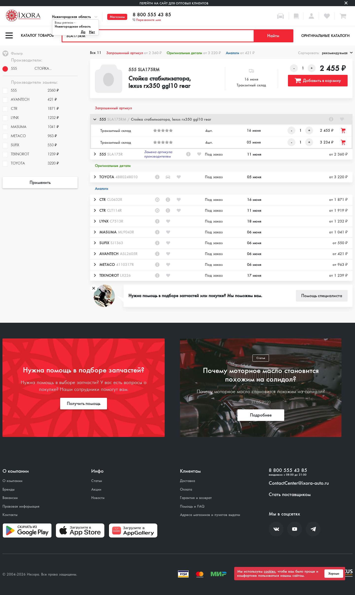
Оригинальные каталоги (325, 35)
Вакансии (10, 498)
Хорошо (333, 573)
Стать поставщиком (290, 495)
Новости (98, 498)
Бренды (8, 489)
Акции (96, 489)
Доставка (187, 481)
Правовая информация (20, 506)
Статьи (96, 481)
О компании (12, 481)
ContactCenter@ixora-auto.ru (299, 483)
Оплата (186, 489)
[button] (221, 119)
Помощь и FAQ (192, 506)
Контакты (10, 515)
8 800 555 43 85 (152, 14)
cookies (269, 571)
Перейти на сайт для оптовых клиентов (174, 3)
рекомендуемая (337, 53)
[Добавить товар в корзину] (343, 130)
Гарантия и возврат (196, 498)
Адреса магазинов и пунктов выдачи (210, 515)
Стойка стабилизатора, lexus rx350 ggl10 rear (159, 82)
